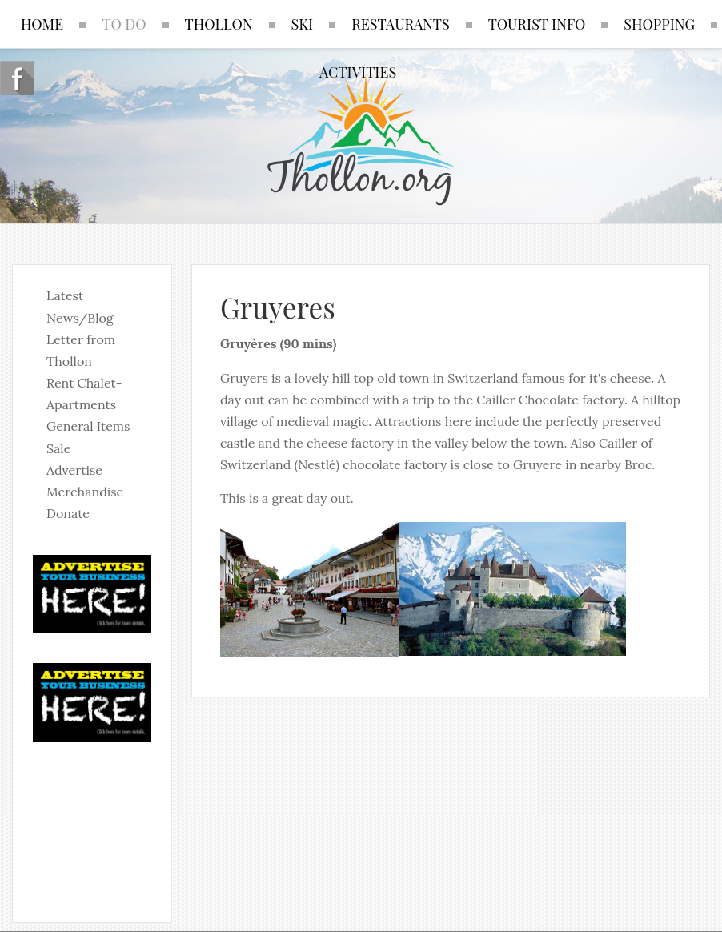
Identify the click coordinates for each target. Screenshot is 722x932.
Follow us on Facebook (17, 78)
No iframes (92, 822)
